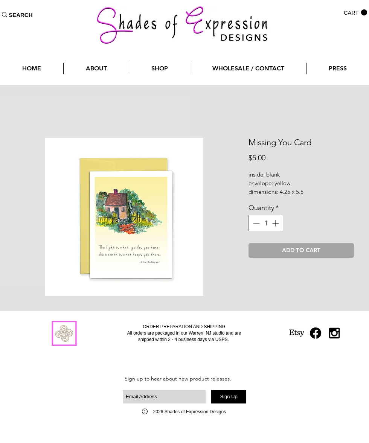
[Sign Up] (228, 396)
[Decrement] (255, 223)
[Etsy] (296, 333)
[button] (355, 12)
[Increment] (276, 223)
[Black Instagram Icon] (334, 333)
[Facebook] (315, 333)
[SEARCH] (20, 14)
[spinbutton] (265, 223)
